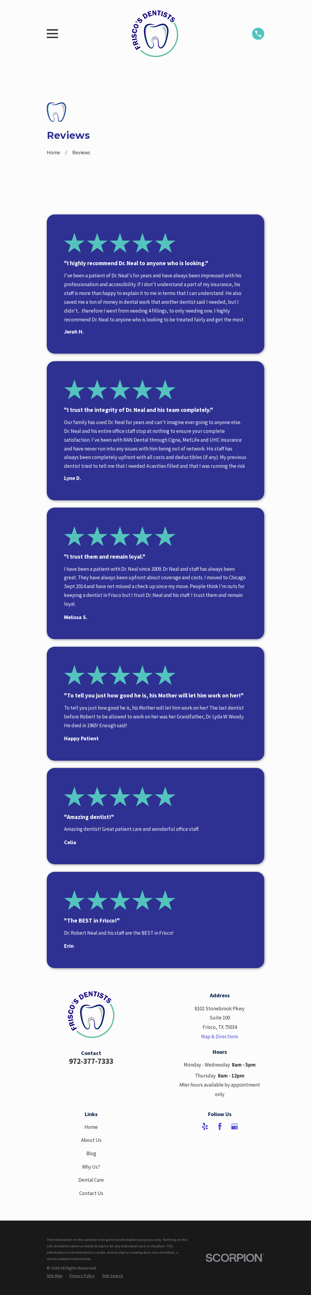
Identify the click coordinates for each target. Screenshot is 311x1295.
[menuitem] (55, 1275)
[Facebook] (220, 1126)
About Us (91, 1140)
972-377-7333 (91, 1061)
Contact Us (91, 1193)
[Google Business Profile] (234, 1126)
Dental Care (91, 1180)
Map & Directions (219, 1036)
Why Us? (91, 1166)
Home (91, 1127)
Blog (91, 1153)
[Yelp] (205, 1126)
